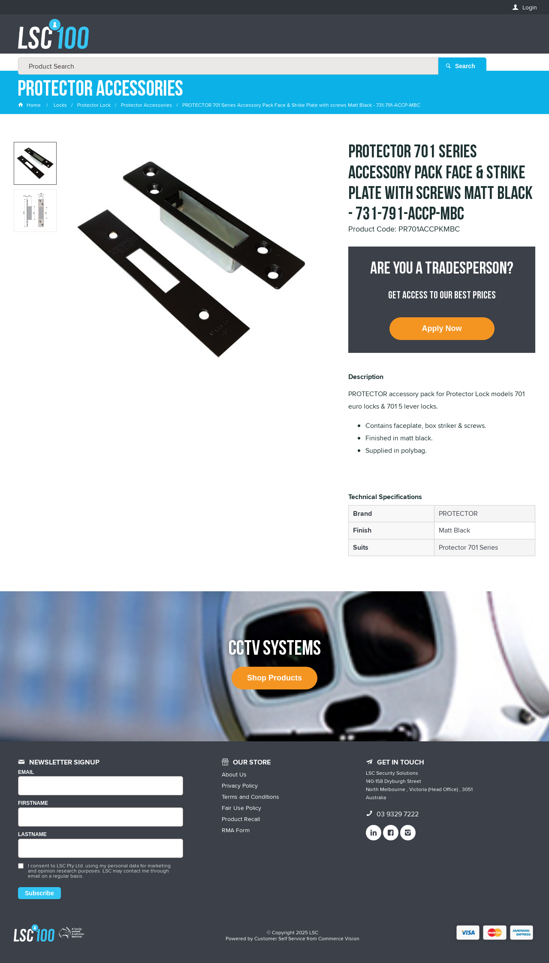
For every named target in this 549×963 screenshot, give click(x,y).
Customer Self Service (279, 938)
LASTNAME (32, 834)
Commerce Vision (338, 938)
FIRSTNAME (33, 803)
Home (30, 104)
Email (26, 772)
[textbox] (272, 38)
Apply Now (442, 328)
